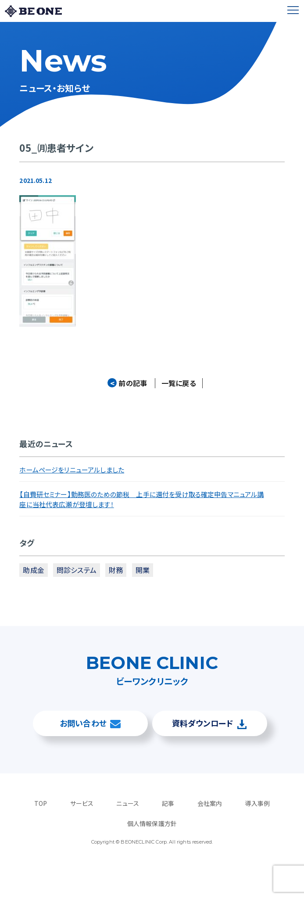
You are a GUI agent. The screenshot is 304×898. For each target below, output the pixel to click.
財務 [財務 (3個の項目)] (116, 570)
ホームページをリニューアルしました (71, 470)
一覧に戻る (178, 383)
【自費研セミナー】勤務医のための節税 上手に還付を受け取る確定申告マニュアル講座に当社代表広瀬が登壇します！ (141, 499)
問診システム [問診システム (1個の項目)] (77, 570)
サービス (82, 803)
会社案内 (209, 803)
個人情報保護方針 (152, 823)
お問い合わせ (83, 723)
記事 (168, 803)
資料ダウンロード (202, 723)
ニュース (127, 803)
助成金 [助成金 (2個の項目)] (33, 570)
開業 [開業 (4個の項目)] (143, 570)
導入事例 (257, 803)
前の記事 (127, 383)
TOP (40, 803)
